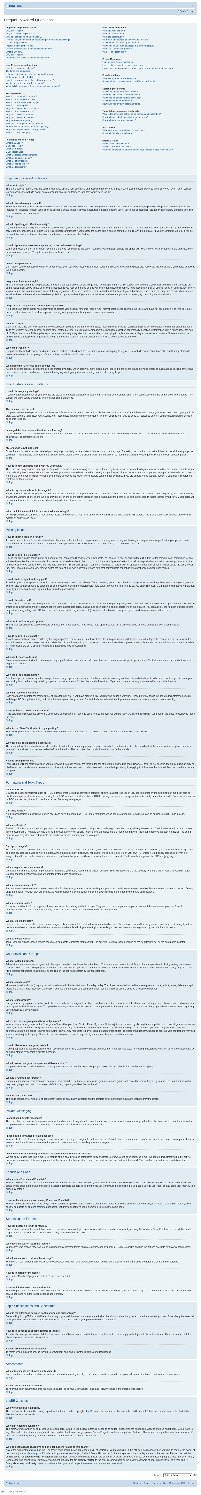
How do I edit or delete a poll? (20, 111)
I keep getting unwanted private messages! (122, 65)
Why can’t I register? (15, 55)
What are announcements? (19, 158)
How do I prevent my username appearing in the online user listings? (38, 39)
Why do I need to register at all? (21, 33)
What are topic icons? (16, 167)
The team (137, 1483)
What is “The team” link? (114, 52)
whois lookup (30, 1453)
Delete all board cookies (155, 1483)
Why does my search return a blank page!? (122, 98)
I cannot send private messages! (117, 62)
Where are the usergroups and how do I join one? (126, 39)
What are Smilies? (14, 149)
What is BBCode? (14, 143)
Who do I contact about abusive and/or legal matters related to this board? (137, 150)
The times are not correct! (18, 71)
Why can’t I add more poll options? (22, 108)
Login (192, 11)
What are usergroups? (113, 37)
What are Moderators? (113, 33)
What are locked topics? (17, 164)
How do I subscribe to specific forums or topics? (125, 117)
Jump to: (158, 1475)
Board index (15, 6)
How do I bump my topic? (18, 132)
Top (10, 195)
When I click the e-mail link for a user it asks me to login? (33, 86)
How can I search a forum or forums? (120, 91)
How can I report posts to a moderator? (24, 123)
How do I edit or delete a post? (20, 99)
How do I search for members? (117, 100)
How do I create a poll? (17, 105)
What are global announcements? (22, 155)
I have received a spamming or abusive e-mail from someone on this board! (138, 68)
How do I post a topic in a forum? (21, 96)
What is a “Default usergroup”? (117, 48)
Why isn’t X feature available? (116, 146)
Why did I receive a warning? (19, 120)
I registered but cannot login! (19, 46)
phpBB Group (92, 1411)
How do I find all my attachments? (118, 133)
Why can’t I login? (14, 31)
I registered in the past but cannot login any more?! (30, 48)
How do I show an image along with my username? (30, 80)
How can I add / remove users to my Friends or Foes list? (129, 81)
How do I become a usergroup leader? (120, 42)
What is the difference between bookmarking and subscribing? (131, 114)
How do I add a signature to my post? (23, 102)
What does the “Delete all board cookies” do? (27, 57)
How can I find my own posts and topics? (121, 104)
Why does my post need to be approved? (25, 129)
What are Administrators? (114, 31)
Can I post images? (15, 152)
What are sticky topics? (17, 161)
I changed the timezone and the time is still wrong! (29, 74)
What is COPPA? (14, 52)
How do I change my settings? (20, 68)
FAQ (183, 11)
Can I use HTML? (14, 146)
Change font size (192, 5)
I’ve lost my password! (16, 42)
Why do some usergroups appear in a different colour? (128, 46)
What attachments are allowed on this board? (123, 130)
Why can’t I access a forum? (19, 114)
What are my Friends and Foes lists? (119, 78)
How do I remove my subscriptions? (119, 120)
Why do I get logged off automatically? (24, 37)
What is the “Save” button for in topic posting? (27, 126)
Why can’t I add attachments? (20, 117)
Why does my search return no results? (121, 94)
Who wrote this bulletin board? (116, 143)
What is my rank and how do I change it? (25, 83)
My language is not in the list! (20, 77)
